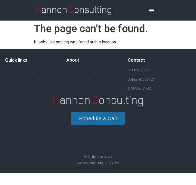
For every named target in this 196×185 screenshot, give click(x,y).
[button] (151, 10)
